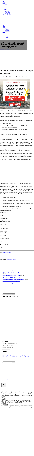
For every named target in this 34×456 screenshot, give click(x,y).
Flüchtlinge (15, 354)
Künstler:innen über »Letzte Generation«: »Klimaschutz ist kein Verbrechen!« (17, 272)
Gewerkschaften (22, 354)
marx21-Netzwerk (6, 9)
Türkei (24, 356)
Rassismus (27, 355)
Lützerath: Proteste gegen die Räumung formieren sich (12, 270)
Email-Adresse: (5, 343)
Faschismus (9, 354)
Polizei (23, 355)
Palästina (21, 355)
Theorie (4, 7)
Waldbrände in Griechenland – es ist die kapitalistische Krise (13, 279)
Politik (4, 3)
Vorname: (4, 345)
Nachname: (4, 347)
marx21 (13, 355)
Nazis (19, 355)
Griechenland (25, 354)
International (7, 29)
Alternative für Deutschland (7, 353)
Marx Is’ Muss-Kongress (7, 14)
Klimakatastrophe (9, 259)
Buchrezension (30, 353)
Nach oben (2, 379)
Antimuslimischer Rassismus (19, 353)
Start (3, 1)
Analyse (11, 353)
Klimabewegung (3, 49)
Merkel (17, 355)
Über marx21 (7, 11)
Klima (6, 355)
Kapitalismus (4, 355)
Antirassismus (24, 353)
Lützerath (14, 259)
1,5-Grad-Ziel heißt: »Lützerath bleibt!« (10, 277)
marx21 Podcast (7, 13)
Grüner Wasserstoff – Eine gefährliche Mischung (11, 275)
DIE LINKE (5, 354)
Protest (25, 355)
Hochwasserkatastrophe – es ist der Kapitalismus (11, 281)
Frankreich (18, 354)
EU (7, 354)
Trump (23, 356)
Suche (4, 2)
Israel (32, 354)
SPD (16, 356)
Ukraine (26, 356)
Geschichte (4, 8)
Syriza (21, 356)
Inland (6, 4)
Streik (17, 356)
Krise (9, 355)
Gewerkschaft (7, 30)
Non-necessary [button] (3, 403)
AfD (3, 353)
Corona (3, 354)
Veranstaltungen (7, 12)
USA (28, 356)
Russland (14, 356)
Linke (11, 355)
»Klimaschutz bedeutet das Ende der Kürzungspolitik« (12, 284)
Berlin (27, 353)
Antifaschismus (7, 6)
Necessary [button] (3, 397)
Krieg (8, 355)
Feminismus (12, 354)
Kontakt (6, 10)
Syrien (19, 356)
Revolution (9, 356)
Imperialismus (29, 354)
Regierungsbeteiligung (5, 356)
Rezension (12, 356)
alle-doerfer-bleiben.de (7, 252)
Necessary (4, 398)
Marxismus (15, 355)
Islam (31, 354)
